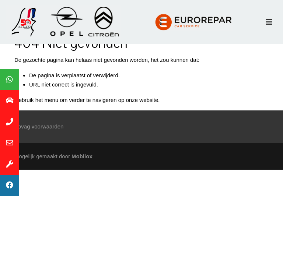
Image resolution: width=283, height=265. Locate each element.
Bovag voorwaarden (38, 126)
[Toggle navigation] (269, 22)
